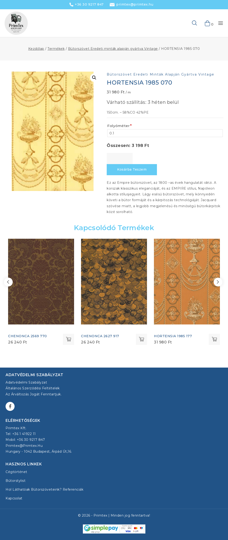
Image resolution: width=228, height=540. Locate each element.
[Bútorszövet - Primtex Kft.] (16, 23)
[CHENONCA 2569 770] (41, 281)
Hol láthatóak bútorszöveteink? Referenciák (44, 489)
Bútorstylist (15, 481)
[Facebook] (10, 406)
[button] (94, 77)
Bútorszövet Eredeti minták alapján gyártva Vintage (160, 74)
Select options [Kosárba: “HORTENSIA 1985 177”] (214, 339)
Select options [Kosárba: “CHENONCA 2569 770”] (68, 339)
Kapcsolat (14, 498)
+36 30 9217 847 (89, 4)
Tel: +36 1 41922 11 (21, 434)
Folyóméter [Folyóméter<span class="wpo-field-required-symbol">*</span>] (119, 126)
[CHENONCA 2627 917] (114, 281)
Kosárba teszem (132, 169)
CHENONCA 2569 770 (27, 336)
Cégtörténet (16, 472)
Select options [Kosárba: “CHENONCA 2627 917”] (141, 339)
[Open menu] (220, 23)
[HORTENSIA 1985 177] (187, 281)
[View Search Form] (187, 23)
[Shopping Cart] (207, 23)
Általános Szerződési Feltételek (33, 388)
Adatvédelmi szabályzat (26, 382)
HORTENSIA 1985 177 (173, 336)
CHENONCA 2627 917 (100, 336)
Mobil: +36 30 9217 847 (25, 440)
